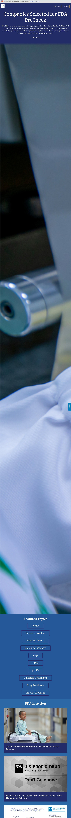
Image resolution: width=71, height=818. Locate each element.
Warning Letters (35, 640)
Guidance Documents (35, 677)
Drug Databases (35, 685)
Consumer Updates (35, 648)
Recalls (35, 625)
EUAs (36, 662)
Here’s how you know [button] (35, 1)
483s (35, 655)
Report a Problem (35, 633)
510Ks (35, 670)
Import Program (35, 692)
